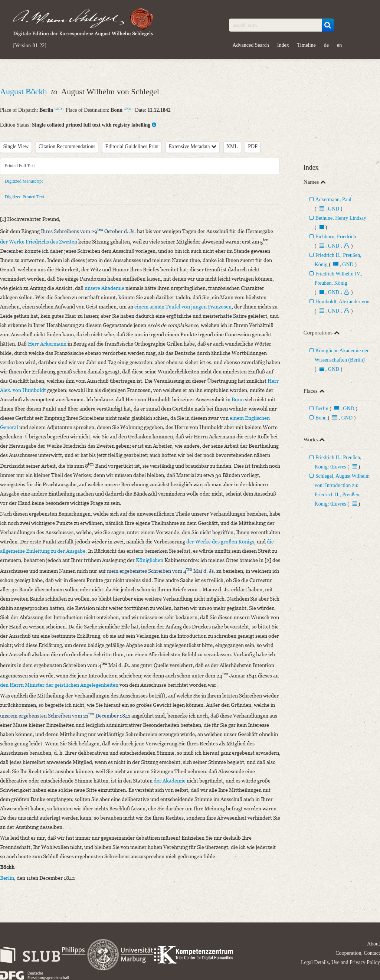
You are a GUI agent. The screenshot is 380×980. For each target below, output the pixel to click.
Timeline (306, 45)
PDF (253, 146)
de (326, 45)
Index (283, 45)
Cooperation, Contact (357, 953)
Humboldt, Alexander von (342, 301)
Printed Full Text (20, 165)
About (373, 944)
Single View (16, 146)
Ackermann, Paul (333, 199)
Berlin (321, 408)
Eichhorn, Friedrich (335, 236)
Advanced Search (251, 45)
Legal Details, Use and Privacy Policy (340, 962)
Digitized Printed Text (24, 196)
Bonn (321, 418)
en (339, 45)
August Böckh (24, 91)
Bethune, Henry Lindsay (340, 218)
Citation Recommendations (67, 146)
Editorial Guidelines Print (132, 146)
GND (58, 109)
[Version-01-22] (29, 45)
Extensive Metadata (192, 146)
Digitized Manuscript (24, 181)
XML (232, 146)
